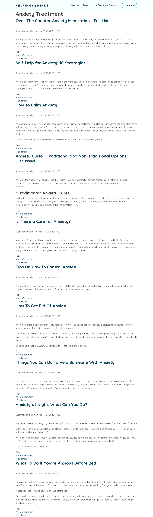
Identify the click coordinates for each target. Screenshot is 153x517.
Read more (22, 58)
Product (86, 5)
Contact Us (129, 5)
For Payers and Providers (105, 5)
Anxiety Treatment (24, 55)
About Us (75, 5)
